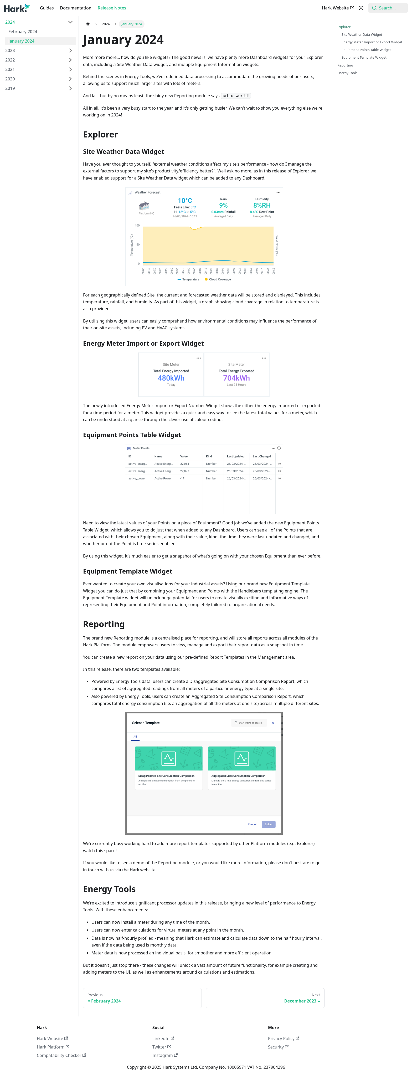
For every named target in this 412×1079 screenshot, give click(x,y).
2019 (10, 88)
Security (278, 1047)
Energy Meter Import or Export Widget (372, 42)
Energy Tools (347, 72)
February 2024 (22, 31)
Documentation (75, 8)
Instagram (165, 1055)
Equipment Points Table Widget (366, 49)
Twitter (161, 1047)
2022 (10, 60)
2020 (10, 79)
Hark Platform (53, 1047)
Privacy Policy (283, 1038)
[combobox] (388, 8)
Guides (47, 8)
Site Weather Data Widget (362, 34)
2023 (10, 50)
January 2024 (21, 41)
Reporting (345, 65)
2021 (10, 69)
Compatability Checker (61, 1055)
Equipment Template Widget (364, 57)
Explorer (344, 26)
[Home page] (88, 24)
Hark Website (338, 8)
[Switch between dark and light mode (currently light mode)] (361, 8)
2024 (10, 22)
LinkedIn (163, 1038)
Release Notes (112, 8)
